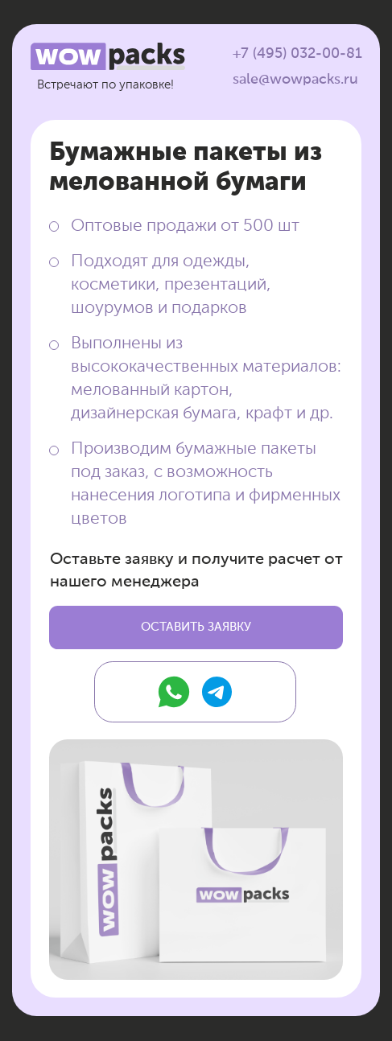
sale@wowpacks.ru (295, 79)
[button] (196, 627)
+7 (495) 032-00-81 (297, 54)
